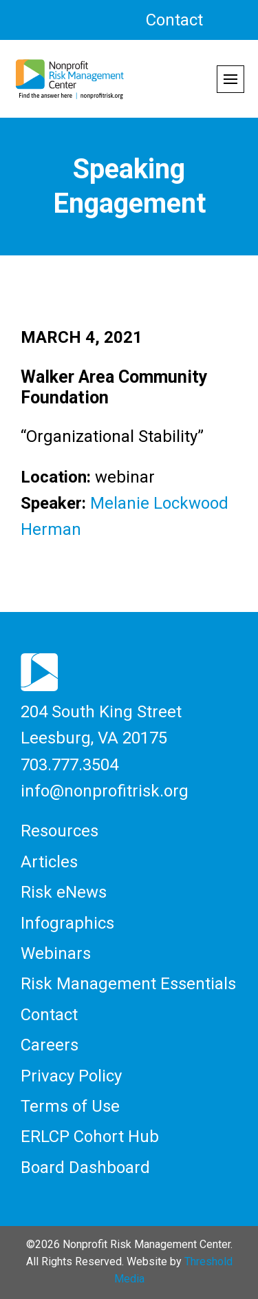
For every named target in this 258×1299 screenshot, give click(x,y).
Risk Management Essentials (128, 983)
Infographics (67, 923)
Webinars (56, 953)
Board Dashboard (85, 1167)
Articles (49, 862)
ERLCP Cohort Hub (90, 1136)
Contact (174, 20)
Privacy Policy (71, 1076)
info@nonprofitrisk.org (105, 791)
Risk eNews (64, 892)
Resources (59, 831)
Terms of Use (70, 1106)
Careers (49, 1045)
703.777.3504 (69, 764)
